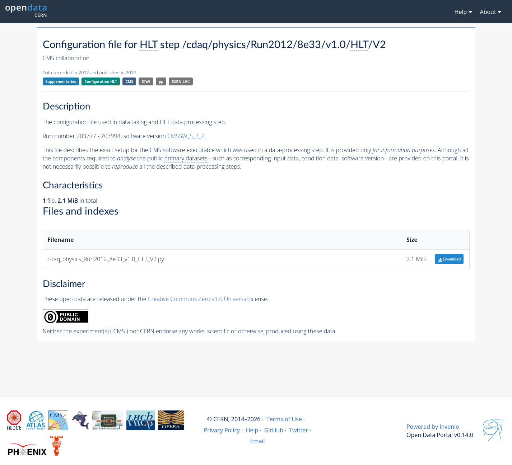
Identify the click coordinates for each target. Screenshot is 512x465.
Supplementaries (61, 81)
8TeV (146, 81)
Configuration (100, 81)
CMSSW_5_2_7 (185, 136)
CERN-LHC (181, 81)
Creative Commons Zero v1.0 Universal (198, 299)
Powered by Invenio (432, 427)
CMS (129, 81)
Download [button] (449, 259)
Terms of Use (284, 419)
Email (257, 441)
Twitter (298, 430)
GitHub (273, 430)
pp (161, 81)
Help (252, 430)
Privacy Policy (222, 430)
